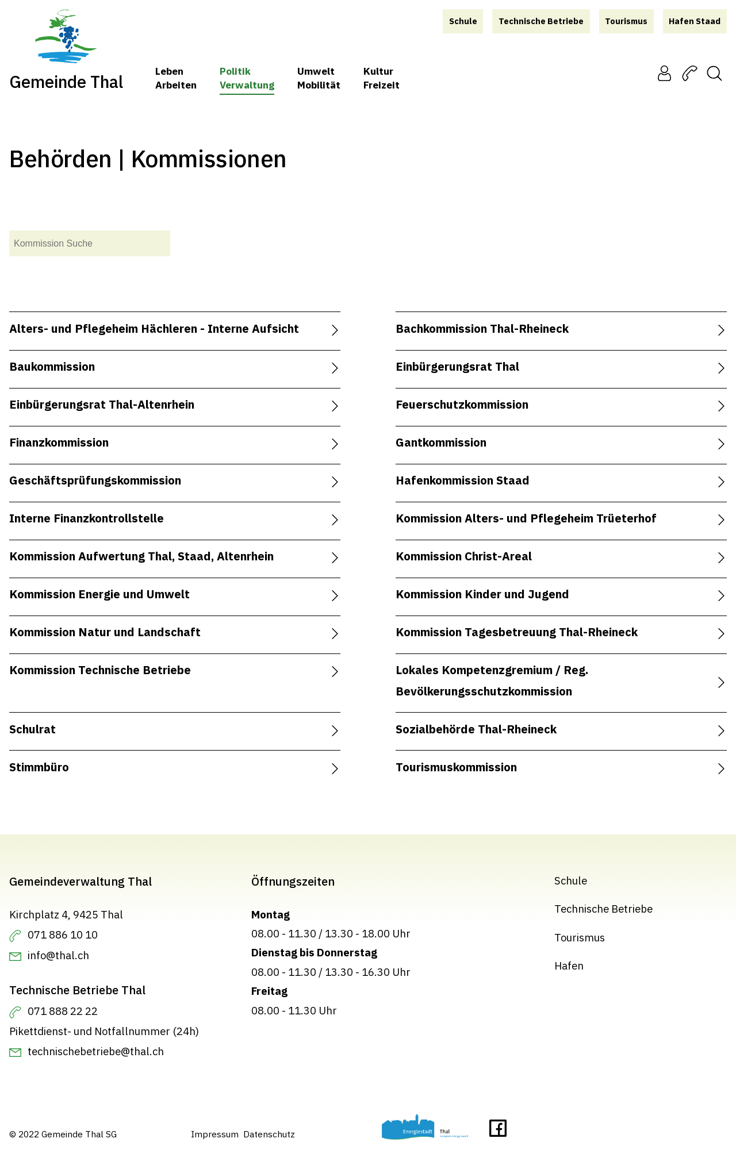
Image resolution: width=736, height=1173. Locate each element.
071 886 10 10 (63, 934)
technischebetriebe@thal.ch (96, 1051)
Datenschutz (269, 1133)
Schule (570, 880)
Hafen (569, 965)
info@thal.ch (58, 955)
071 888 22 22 (63, 1011)
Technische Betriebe (603, 909)
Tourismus (579, 937)
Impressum (215, 1133)
